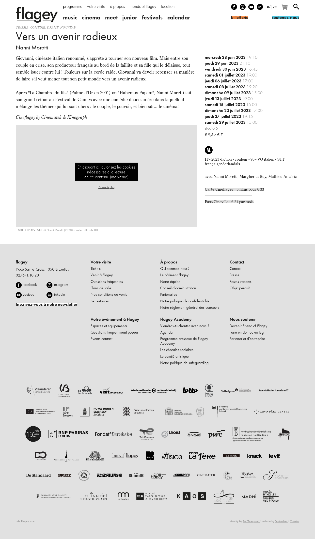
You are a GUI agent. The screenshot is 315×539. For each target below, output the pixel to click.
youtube (28, 294)
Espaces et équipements (109, 325)
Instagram (243, 7)
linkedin (59, 294)
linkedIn (260, 7)
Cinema (22, 27)
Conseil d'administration (178, 288)
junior (129, 17)
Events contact (101, 338)
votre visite (96, 6)
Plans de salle (101, 288)
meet (111, 17)
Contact (237, 262)
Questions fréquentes (107, 281)
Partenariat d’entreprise (247, 338)
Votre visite (101, 262)
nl (268, 6)
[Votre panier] (286, 9)
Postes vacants (241, 281)
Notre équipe (170, 281)
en (275, 6)
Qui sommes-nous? (174, 268)
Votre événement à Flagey (115, 319)
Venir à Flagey (102, 274)
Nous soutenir (243, 319)
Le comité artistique (174, 356)
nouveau (68, 27)
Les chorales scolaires (176, 349)
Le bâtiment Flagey (174, 274)
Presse (234, 274)
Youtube (251, 7)
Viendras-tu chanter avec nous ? (184, 325)
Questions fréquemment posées (115, 332)
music (70, 17)
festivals (152, 17)
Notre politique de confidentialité (184, 301)
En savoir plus (106, 187)
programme (72, 6)
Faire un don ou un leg (247, 332)
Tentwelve (281, 521)
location (167, 6)
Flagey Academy (176, 319)
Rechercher (296, 7)
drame (53, 27)
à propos (117, 6)
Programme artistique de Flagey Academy (184, 341)
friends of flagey (142, 6)
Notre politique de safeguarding (184, 362)
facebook (30, 284)
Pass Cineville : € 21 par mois (229, 201)
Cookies (294, 521)
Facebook (234, 7)
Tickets (96, 268)
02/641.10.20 (27, 275)
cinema (91, 17)
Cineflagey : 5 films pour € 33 (239, 189)
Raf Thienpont (251, 521)
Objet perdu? (240, 288)
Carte (210, 189)
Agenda (166, 332)
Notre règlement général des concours (189, 307)
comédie (37, 27)
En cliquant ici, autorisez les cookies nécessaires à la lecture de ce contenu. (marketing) (106, 172)
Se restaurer (100, 301)
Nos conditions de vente (109, 294)
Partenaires (168, 294)
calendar (178, 17)
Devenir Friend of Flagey (248, 325)
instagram (60, 284)
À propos (168, 262)
